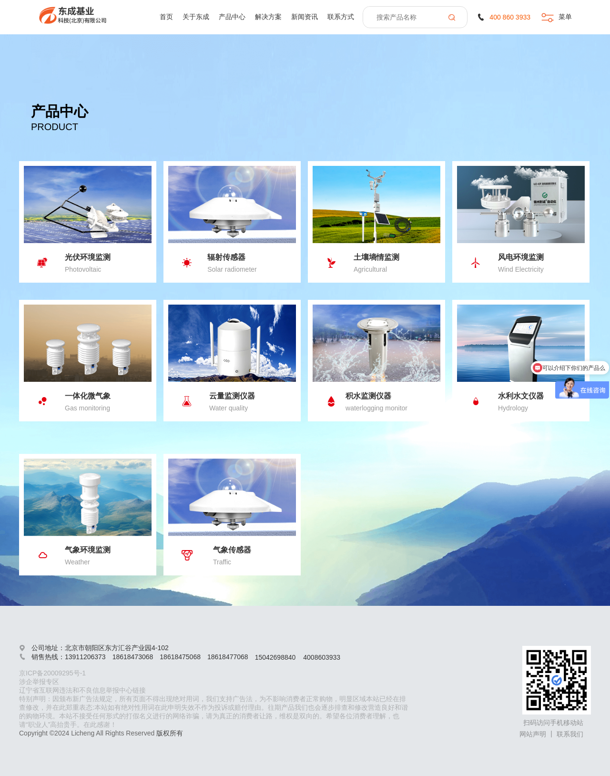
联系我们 (570, 734)
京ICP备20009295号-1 (52, 673)
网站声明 (532, 734)
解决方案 (268, 16)
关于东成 (196, 16)
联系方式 (340, 16)
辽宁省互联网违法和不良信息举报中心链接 (82, 690)
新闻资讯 (304, 16)
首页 (166, 16)
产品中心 (232, 16)
